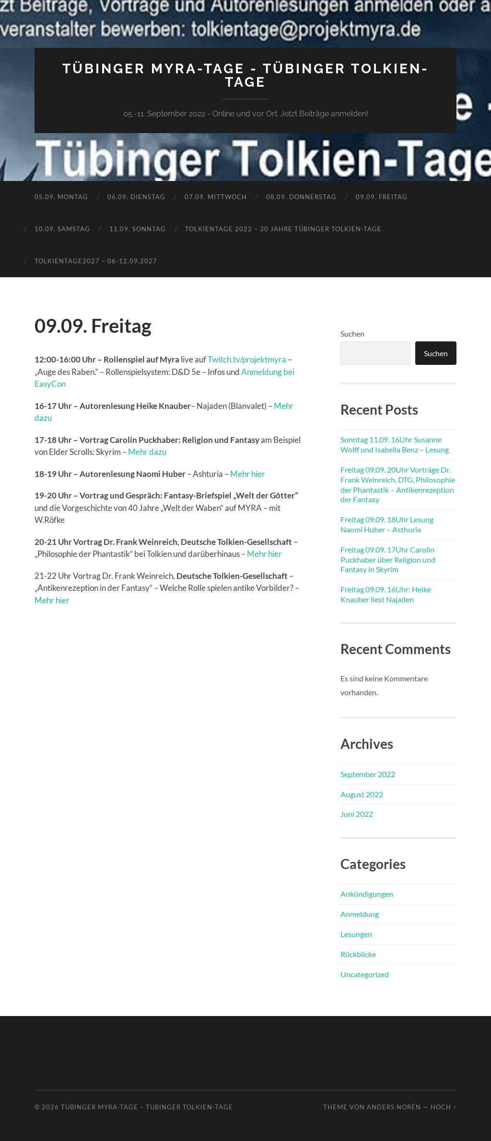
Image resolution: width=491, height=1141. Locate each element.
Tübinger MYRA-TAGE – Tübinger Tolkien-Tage (147, 1107)
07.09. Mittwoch (216, 197)
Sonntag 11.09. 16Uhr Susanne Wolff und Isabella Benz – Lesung (394, 444)
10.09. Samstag (62, 229)
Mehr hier (247, 474)
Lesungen (356, 933)
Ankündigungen (366, 893)
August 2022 (361, 794)
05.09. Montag (61, 197)
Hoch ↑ (443, 1107)
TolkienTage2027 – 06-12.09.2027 (96, 261)
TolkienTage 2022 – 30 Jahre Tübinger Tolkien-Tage (283, 229)
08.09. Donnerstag (301, 197)
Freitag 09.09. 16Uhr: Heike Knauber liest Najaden (385, 594)
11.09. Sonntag (137, 229)
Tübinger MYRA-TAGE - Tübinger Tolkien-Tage (245, 75)
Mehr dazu (147, 452)
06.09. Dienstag (136, 197)
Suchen (352, 333)
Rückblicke (358, 954)
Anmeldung (359, 913)
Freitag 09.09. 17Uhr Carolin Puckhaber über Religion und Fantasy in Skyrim (387, 559)
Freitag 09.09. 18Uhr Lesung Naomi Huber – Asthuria (386, 524)
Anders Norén (394, 1107)
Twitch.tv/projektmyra (247, 359)
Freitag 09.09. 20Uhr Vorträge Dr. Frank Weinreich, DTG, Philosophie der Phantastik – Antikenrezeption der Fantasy (397, 484)
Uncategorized (364, 974)
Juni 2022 (356, 813)
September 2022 (367, 774)
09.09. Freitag (382, 197)
